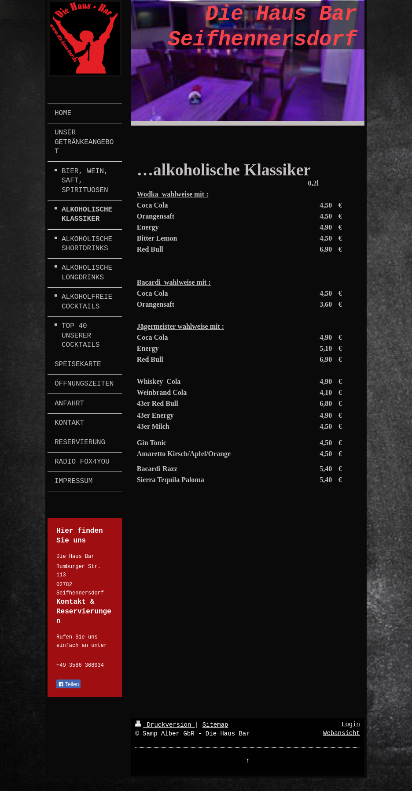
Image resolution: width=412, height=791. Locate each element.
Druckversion (165, 724)
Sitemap (215, 724)
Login (351, 724)
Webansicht (341, 733)
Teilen (68, 684)
